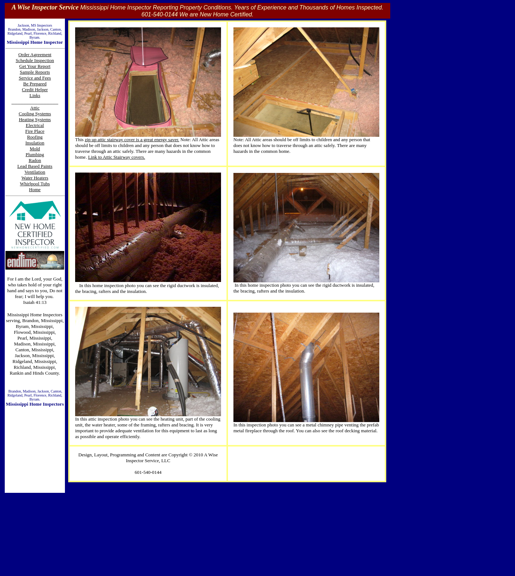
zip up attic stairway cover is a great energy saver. (132, 139)
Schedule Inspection (35, 60)
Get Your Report (35, 66)
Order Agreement (34, 54)
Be (26, 83)
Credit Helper (35, 89)
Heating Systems (35, 119)
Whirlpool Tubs (35, 183)
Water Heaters (35, 178)
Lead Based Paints (34, 166)
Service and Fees (35, 78)
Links (35, 95)
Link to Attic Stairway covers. (116, 157)
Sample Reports (35, 72)
